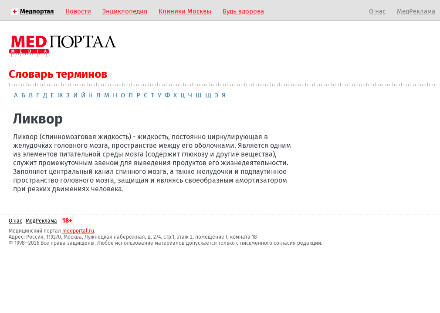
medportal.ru (78, 231)
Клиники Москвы (185, 11)
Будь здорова (243, 11)
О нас (377, 11)
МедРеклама (416, 11)
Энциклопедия (124, 11)
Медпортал (37, 11)
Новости (78, 11)
